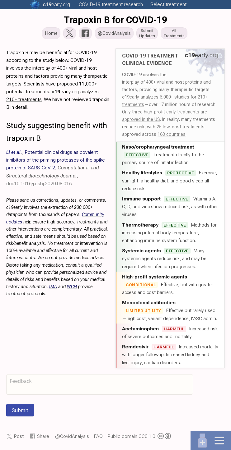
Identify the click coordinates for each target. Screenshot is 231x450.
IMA (53, 287)
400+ (151, 82)
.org (56, 4)
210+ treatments (24, 100)
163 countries (172, 135)
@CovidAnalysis (72, 437)
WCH (72, 287)
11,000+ (88, 84)
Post (19, 437)
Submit (20, 411)
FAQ (98, 437)
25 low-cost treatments (181, 127)
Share (43, 437)
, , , (55, 168)
